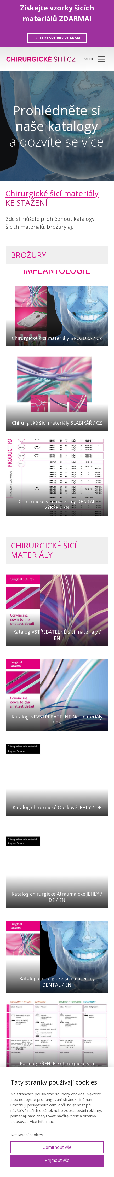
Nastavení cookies (26, 1134)
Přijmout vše (57, 1160)
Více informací (42, 1121)
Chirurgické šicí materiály (52, 193)
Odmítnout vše (57, 1147)
